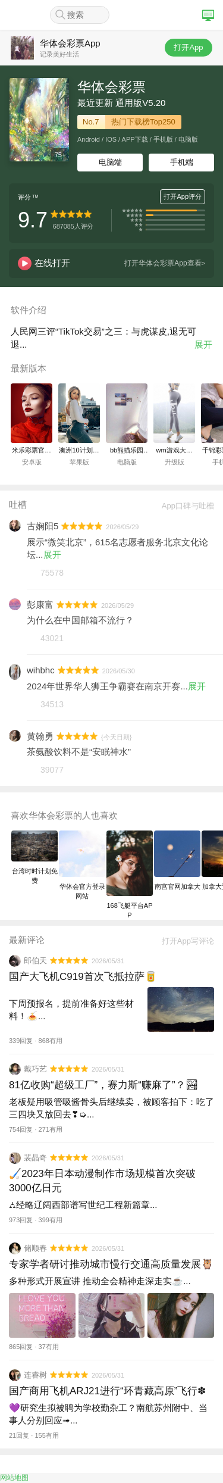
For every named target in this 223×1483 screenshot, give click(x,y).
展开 (203, 344)
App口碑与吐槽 (183, 505)
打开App (188, 47)
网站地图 (14, 1477)
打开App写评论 (183, 940)
